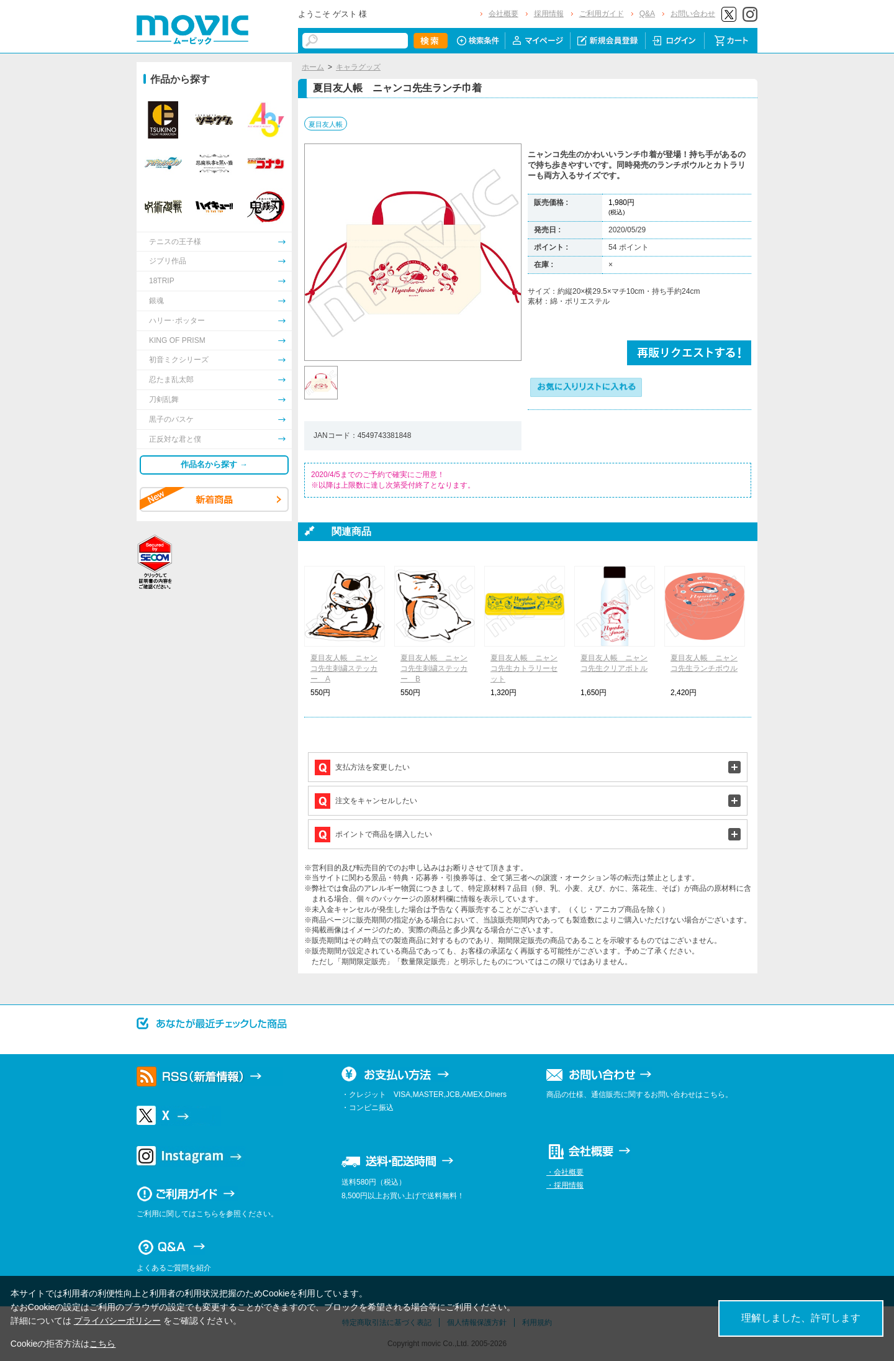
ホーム (313, 67)
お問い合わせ (692, 13)
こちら (102, 1344)
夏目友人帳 (326, 124)
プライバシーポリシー (117, 1321)
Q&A (647, 13)
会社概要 (503, 13)
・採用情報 (565, 1185)
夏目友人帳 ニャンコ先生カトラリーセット (524, 668)
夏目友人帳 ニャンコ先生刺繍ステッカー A (343, 668)
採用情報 (549, 13)
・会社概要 (565, 1172)
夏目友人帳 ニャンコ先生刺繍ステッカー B (433, 668)
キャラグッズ (358, 67)
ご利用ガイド (601, 13)
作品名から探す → (214, 464)
